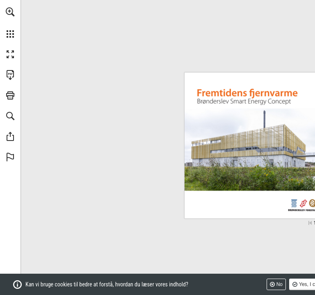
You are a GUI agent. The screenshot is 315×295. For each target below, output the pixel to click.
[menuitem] (10, 22)
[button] (10, 12)
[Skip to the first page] (310, 223)
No (279, 284)
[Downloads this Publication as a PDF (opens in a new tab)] (10, 75)
